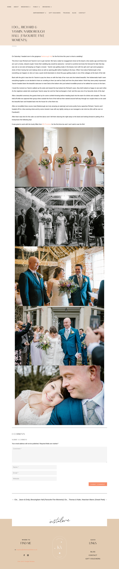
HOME (8, 7)
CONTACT (82, 13)
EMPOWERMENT (38, 13)
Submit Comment (98, 484)
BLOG (74, 13)
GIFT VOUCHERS (55, 13)
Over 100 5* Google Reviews (26, 561)
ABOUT (15, 7)
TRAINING (66, 13)
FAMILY (34, 7)
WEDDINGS (24, 7)
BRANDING (45, 7)
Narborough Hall (46, 56)
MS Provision (46, 124)
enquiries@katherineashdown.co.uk (26, 549)
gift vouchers (93, 559)
